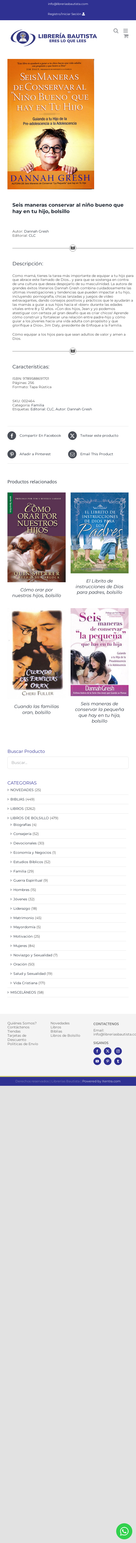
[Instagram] (118, 1051)
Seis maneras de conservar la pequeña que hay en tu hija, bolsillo (99, 712)
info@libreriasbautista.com (68, 4)
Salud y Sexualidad (29, 973)
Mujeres (20, 946)
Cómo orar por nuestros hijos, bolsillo (36, 592)
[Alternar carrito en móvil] (126, 35)
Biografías (22, 824)
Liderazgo (21, 908)
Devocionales (25, 843)
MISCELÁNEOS (23, 992)
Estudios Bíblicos (28, 862)
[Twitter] (107, 1051)
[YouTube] (97, 1061)
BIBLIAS (17, 799)
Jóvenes (20, 899)
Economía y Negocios (32, 852)
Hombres (21, 890)
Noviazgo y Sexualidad (32, 955)
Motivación (23, 936)
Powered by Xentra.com (101, 1081)
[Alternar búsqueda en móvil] (115, 30)
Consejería (22, 834)
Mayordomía (24, 927)
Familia (37, 405)
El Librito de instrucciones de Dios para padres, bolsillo (99, 586)
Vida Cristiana (25, 983)
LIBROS (17, 808)
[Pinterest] (107, 1061)
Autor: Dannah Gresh (73, 409)
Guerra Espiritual (27, 880)
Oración (20, 964)
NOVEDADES (22, 790)
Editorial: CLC (42, 409)
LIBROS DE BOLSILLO (29, 818)
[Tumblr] (118, 1061)
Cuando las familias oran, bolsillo (36, 709)
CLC (32, 235)
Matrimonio (23, 918)
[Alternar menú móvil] (126, 30)
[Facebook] (97, 1051)
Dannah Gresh (36, 231)
